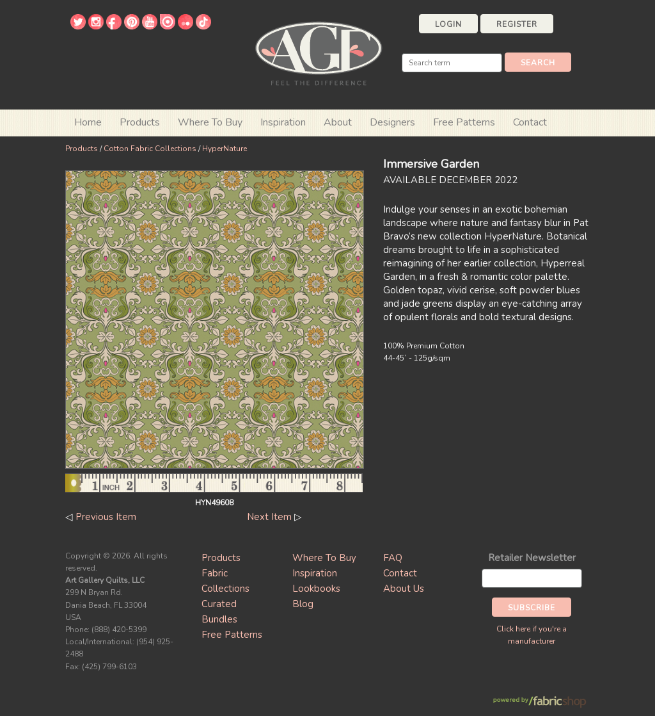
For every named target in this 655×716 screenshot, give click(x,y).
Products (81, 148)
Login (448, 24)
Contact (530, 122)
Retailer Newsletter (532, 557)
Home (88, 122)
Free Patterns (464, 122)
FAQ (392, 557)
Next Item (269, 516)
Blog (302, 604)
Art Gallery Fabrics (318, 52)
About (338, 122)
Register (516, 24)
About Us (403, 588)
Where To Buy (324, 557)
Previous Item (105, 516)
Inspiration (283, 122)
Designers (392, 122)
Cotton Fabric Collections (150, 148)
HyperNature (224, 148)
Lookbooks (316, 588)
